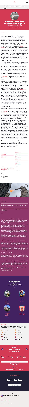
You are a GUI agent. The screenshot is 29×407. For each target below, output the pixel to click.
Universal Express (4, 176)
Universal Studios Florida (17, 25)
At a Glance (5, 8)
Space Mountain (16, 242)
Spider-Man (3, 112)
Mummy (6, 111)
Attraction (10, 25)
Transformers (5, 76)
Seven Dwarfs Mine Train (6, 242)
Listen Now (5, 400)
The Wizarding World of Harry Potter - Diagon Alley (7, 168)
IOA (7, 47)
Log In (26, 2)
